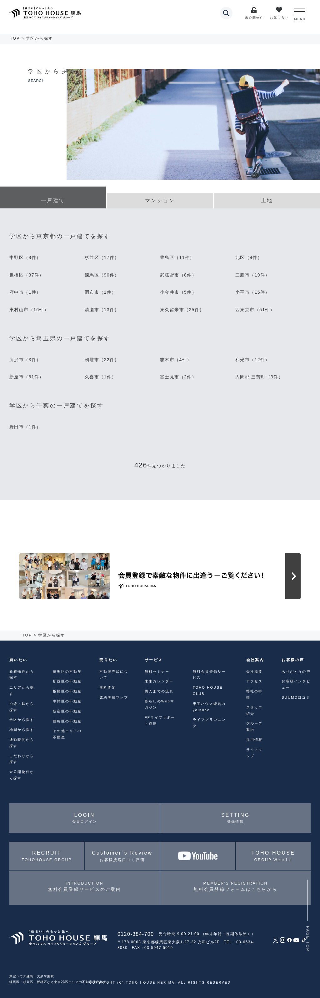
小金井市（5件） (178, 292)
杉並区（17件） (102, 257)
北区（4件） (248, 257)
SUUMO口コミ (296, 697)
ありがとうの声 (296, 671)
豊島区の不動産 (67, 721)
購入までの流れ (159, 691)
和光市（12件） (252, 359)
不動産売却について (113, 675)
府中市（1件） (25, 292)
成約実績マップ (113, 697)
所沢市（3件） (25, 359)
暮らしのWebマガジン (159, 704)
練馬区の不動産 (67, 671)
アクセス (254, 681)
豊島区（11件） (177, 257)
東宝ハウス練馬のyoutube (209, 707)
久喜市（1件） (101, 376)
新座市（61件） (26, 376)
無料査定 (107, 687)
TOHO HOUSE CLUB (208, 691)
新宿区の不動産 (67, 711)
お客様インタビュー (296, 684)
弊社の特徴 (254, 694)
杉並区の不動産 (67, 681)
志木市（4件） (176, 359)
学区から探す (21, 719)
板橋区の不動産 (67, 691)
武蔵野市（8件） (178, 274)
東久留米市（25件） (182, 309)
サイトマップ (254, 753)
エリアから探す (21, 691)
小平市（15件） (252, 292)
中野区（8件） (25, 257)
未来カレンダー (159, 681)
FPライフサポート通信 (160, 721)
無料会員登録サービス (209, 675)
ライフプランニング (209, 723)
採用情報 (254, 739)
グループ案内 (254, 726)
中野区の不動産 (67, 701)
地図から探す (21, 729)
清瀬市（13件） (102, 309)
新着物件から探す (21, 675)
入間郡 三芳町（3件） (259, 376)
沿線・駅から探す (21, 707)
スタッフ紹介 (254, 711)
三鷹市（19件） (252, 274)
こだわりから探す (21, 759)
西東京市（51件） (255, 309)
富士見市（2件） (178, 376)
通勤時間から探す (21, 743)
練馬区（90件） (102, 274)
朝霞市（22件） (102, 359)
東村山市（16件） (29, 309)
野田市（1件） (25, 426)
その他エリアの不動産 (67, 734)
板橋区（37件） (26, 274)
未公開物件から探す (21, 775)
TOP (15, 38)
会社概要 (254, 671)
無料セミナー (157, 671)
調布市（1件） (101, 292)
